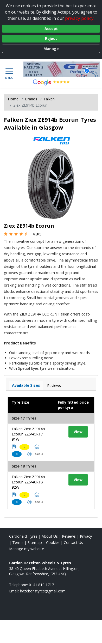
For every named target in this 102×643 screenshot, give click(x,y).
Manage (51, 48)
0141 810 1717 (41, 584)
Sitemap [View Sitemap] (35, 542)
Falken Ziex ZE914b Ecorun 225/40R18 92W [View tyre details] (28, 482)
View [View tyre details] (78, 431)
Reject (51, 38)
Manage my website (26, 548)
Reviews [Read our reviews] (69, 536)
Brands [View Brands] (31, 98)
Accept (51, 28)
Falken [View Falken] (49, 98)
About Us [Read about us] (50, 536)
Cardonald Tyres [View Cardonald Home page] (23, 536)
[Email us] (43, 591)
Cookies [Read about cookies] (53, 542)
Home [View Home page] (13, 98)
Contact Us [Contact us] (73, 542)
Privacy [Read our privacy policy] (86, 536)
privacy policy (79, 18)
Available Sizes (26, 385)
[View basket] (83, 73)
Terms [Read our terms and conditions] (17, 542)
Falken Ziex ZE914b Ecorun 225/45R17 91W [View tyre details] (28, 434)
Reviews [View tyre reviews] (54, 385)
